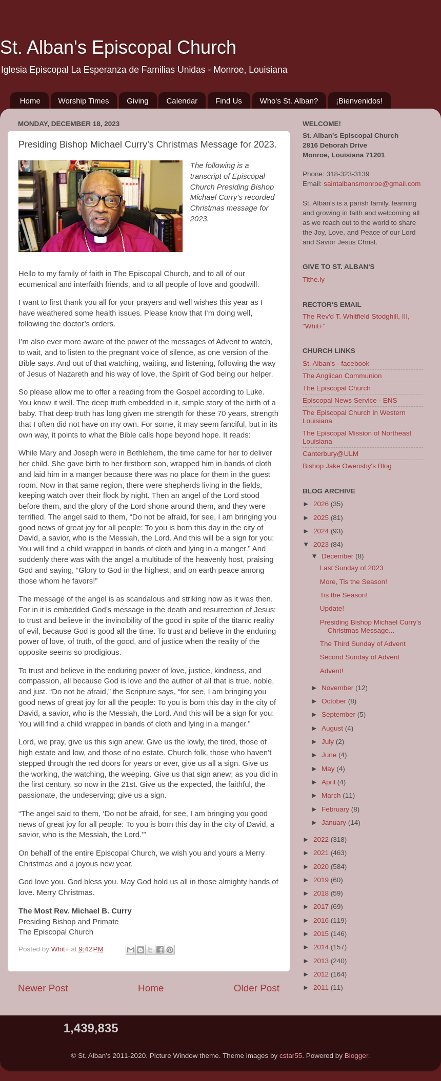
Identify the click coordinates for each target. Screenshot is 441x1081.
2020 (322, 866)
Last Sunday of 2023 (352, 568)
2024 (322, 531)
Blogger (356, 1055)
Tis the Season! (344, 595)
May (329, 769)
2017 (322, 906)
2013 (322, 961)
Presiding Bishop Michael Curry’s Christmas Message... (371, 626)
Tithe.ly (314, 279)
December (338, 556)
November (338, 688)
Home (30, 100)
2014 (322, 947)
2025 (322, 518)
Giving (138, 100)
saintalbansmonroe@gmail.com (372, 184)
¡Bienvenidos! (359, 100)
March (332, 795)
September (339, 714)
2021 (322, 853)
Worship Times (83, 100)
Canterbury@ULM (330, 454)
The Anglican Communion (342, 376)
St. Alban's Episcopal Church (118, 47)
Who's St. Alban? (289, 100)
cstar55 (290, 1055)
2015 (322, 934)
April (329, 782)
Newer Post (43, 988)
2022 (322, 839)
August (333, 728)
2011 (322, 987)
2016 (322, 920)
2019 (322, 880)
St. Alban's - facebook (336, 363)
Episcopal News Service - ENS (350, 400)
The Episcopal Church (337, 388)
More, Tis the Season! (353, 582)
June (330, 755)
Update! (332, 608)
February (336, 809)
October (335, 701)
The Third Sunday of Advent (363, 644)
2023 (322, 544)
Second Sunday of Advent (359, 657)
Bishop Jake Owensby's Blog (347, 466)
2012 (322, 974)
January (335, 822)
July (329, 741)
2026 (322, 504)
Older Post (256, 988)
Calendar (181, 100)
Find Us (228, 100)
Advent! (332, 671)
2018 (322, 893)
